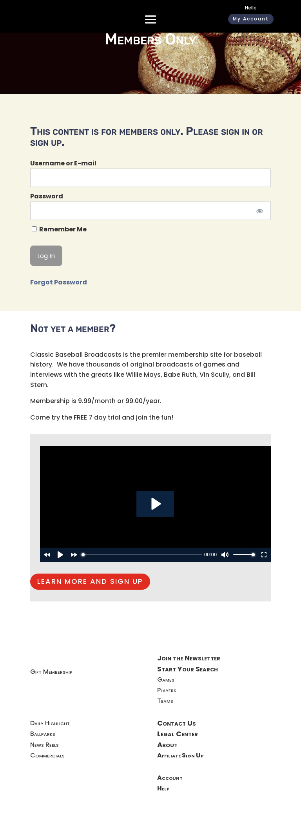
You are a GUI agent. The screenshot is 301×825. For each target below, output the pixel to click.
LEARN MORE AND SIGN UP (90, 581)
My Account (251, 18)
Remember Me (59, 229)
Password (46, 196)
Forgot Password (58, 282)
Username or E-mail (63, 163)
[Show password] (259, 211)
